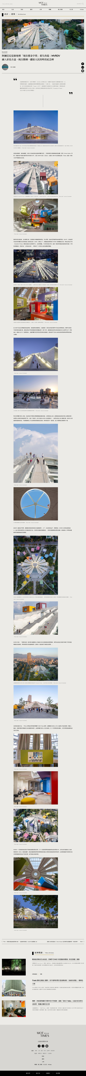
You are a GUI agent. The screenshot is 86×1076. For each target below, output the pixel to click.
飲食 (22, 9)
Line (82, 67)
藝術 (31, 9)
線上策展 (60, 9)
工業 (39, 1050)
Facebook (82, 63)
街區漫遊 (53, 1050)
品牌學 (48, 1050)
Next (65, 941)
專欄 (50, 9)
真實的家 (40, 1053)
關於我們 (28, 1073)
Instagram (82, 70)
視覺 (36, 1050)
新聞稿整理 (34, 974)
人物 (40, 9)
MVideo (82, 9)
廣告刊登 (38, 1073)
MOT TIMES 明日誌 (43, 4)
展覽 (41, 974)
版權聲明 (48, 1073)
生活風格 (50, 1053)
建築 (42, 1050)
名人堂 (71, 9)
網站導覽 (58, 1073)
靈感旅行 (45, 1053)
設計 (3, 9)
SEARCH (79, 4)
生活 (13, 9)
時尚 (45, 1050)
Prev (21, 941)
